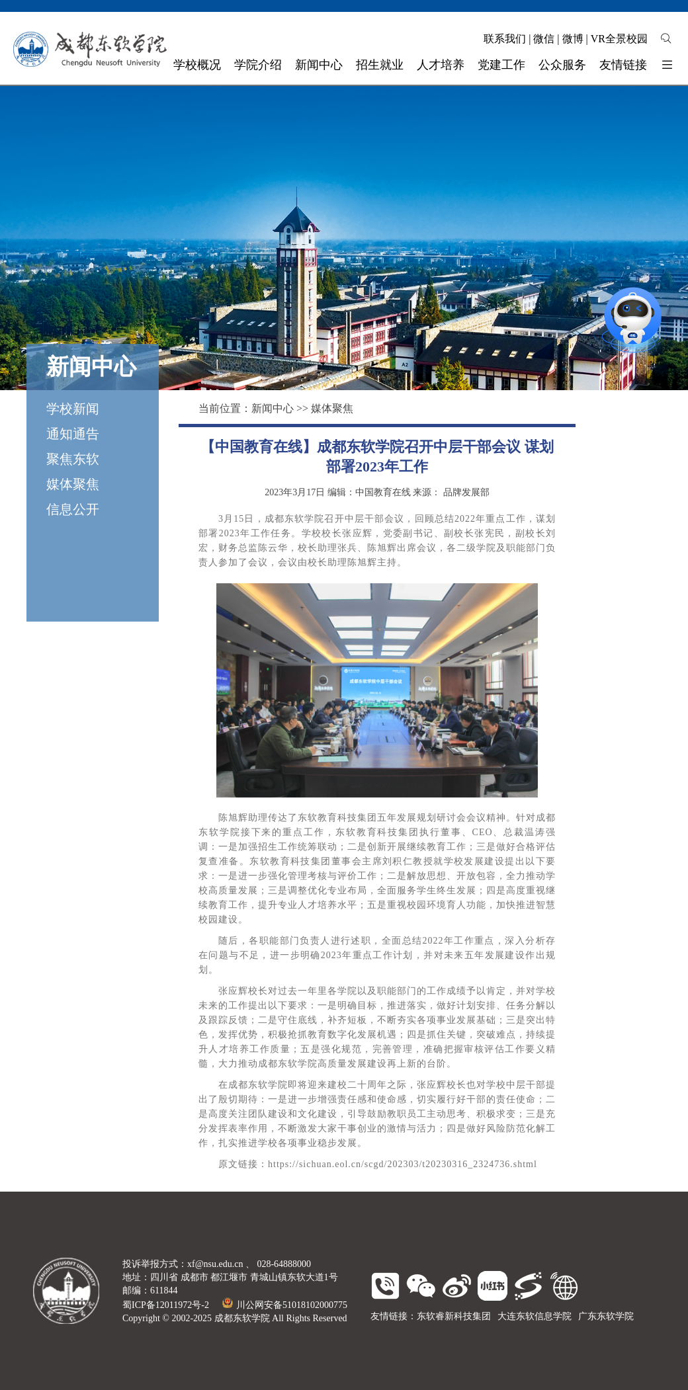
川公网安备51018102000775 (284, 1305)
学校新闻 (72, 408)
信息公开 (72, 509)
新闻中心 (272, 408)
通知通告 (72, 434)
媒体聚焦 (72, 484)
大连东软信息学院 (534, 1316)
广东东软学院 (606, 1316)
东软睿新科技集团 (454, 1316)
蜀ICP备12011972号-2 (165, 1305)
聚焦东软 (72, 459)
